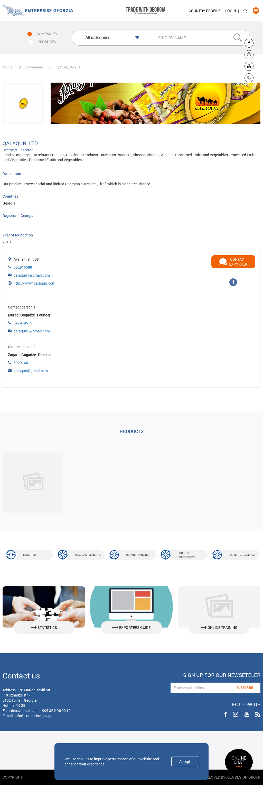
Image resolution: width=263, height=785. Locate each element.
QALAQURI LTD (69, 67)
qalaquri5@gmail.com (32, 331)
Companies (34, 67)
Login (230, 10)
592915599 (23, 267)
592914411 (23, 362)
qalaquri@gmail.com (31, 370)
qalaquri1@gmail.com (32, 275)
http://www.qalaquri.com (34, 283)
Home (7, 67)
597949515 (23, 323)
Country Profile (204, 10)
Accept (184, 761)
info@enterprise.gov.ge (33, 715)
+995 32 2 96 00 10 (55, 710)
